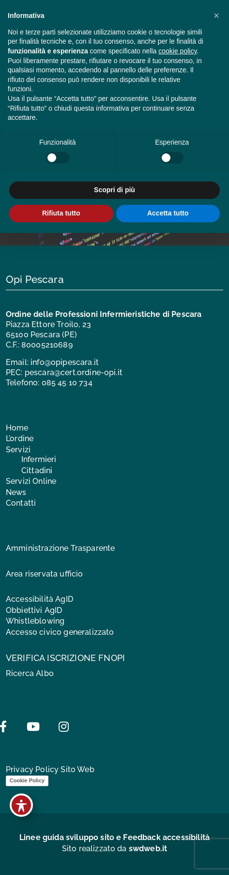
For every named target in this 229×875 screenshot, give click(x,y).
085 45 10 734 (67, 382)
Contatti (21, 503)
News (16, 492)
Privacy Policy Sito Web (50, 769)
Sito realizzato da (115, 848)
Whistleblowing (35, 621)
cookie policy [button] (177, 51)
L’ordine (19, 438)
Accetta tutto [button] (168, 213)
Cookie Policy (27, 780)
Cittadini (36, 470)
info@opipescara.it (65, 362)
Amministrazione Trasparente (60, 548)
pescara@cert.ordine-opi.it (73, 372)
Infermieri (39, 459)
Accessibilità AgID (39, 599)
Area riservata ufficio (44, 573)
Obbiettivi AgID (34, 610)
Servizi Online (31, 481)
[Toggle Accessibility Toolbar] (21, 805)
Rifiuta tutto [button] (61, 213)
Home (17, 427)
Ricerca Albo (30, 673)
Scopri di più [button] (114, 190)
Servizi (18, 449)
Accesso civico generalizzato (60, 632)
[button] (216, 15)
